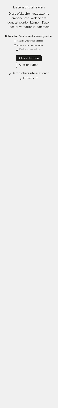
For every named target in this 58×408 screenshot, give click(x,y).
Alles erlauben (29, 65)
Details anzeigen (30, 49)
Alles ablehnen (28, 58)
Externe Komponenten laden (30, 45)
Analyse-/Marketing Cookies (30, 41)
